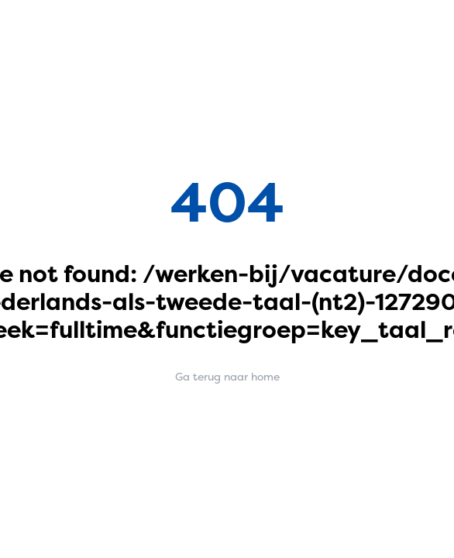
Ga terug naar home (227, 376)
